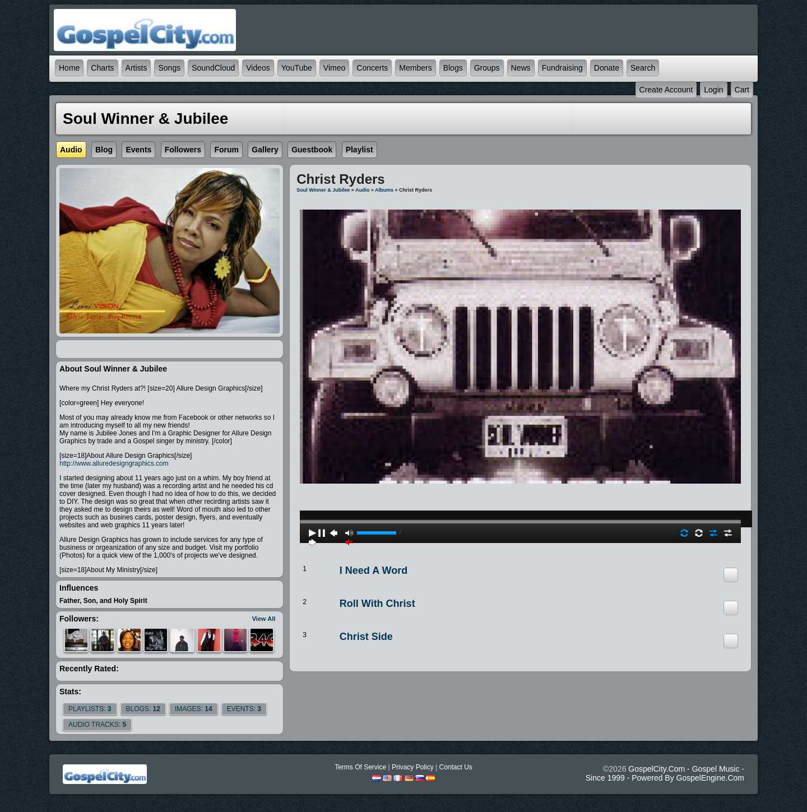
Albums (384, 190)
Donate (606, 67)
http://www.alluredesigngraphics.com (114, 463)
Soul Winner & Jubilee (323, 190)
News (521, 67)
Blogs (453, 67)
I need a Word (373, 570)
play (520, 491)
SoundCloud (213, 67)
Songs (169, 67)
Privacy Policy (413, 767)
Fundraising (562, 67)
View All (264, 618)
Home (69, 67)
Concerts (372, 67)
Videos (258, 67)
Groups (487, 67)
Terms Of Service (360, 767)
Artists (136, 67)
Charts (102, 67)
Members (415, 67)
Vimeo (334, 67)
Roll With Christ (377, 603)
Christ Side (366, 636)
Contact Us (455, 767)
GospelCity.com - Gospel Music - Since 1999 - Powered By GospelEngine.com (665, 773)
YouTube (296, 67)
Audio (362, 190)
